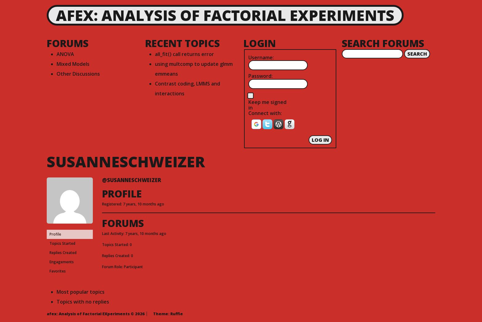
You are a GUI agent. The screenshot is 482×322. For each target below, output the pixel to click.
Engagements (61, 261)
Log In (320, 140)
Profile (55, 234)
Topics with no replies (83, 301)
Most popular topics (81, 291)
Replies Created (63, 252)
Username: (261, 57)
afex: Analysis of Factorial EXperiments (225, 15)
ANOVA (65, 54)
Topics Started (62, 243)
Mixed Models (73, 64)
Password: (260, 76)
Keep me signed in (267, 105)
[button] (257, 126)
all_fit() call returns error (184, 54)
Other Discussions (78, 73)
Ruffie (176, 313)
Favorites (57, 271)
